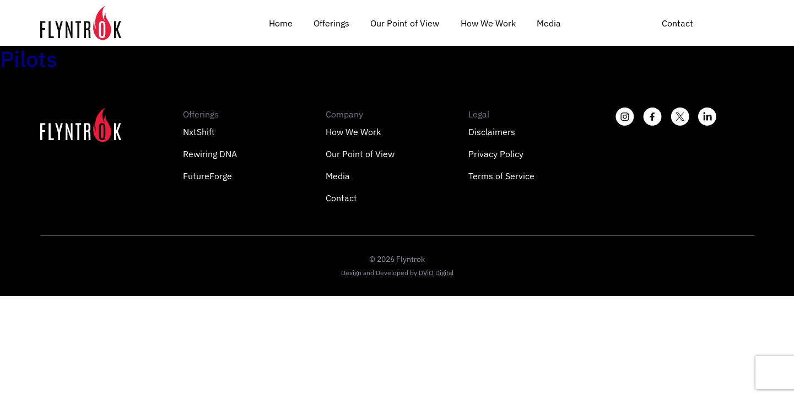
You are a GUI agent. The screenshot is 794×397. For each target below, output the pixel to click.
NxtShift (199, 131)
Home (281, 23)
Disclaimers (491, 131)
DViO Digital (436, 273)
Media (549, 23)
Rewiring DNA (210, 153)
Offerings (331, 23)
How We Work (488, 23)
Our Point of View (404, 23)
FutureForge (207, 175)
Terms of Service (501, 175)
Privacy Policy (495, 153)
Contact (677, 23)
